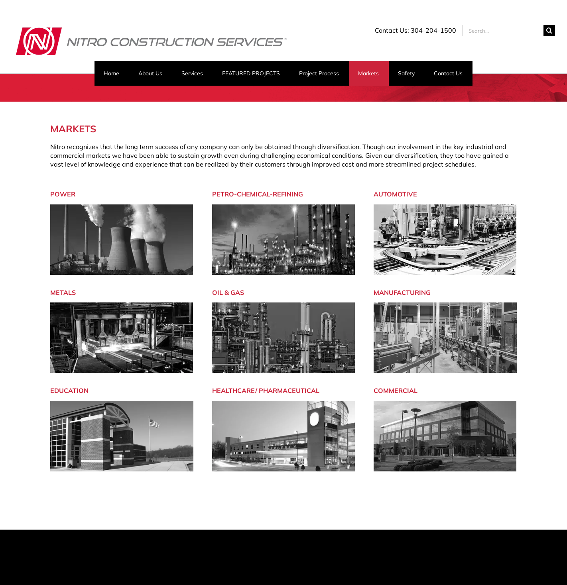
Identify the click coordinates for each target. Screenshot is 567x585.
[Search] (549, 30)
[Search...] (502, 30)
